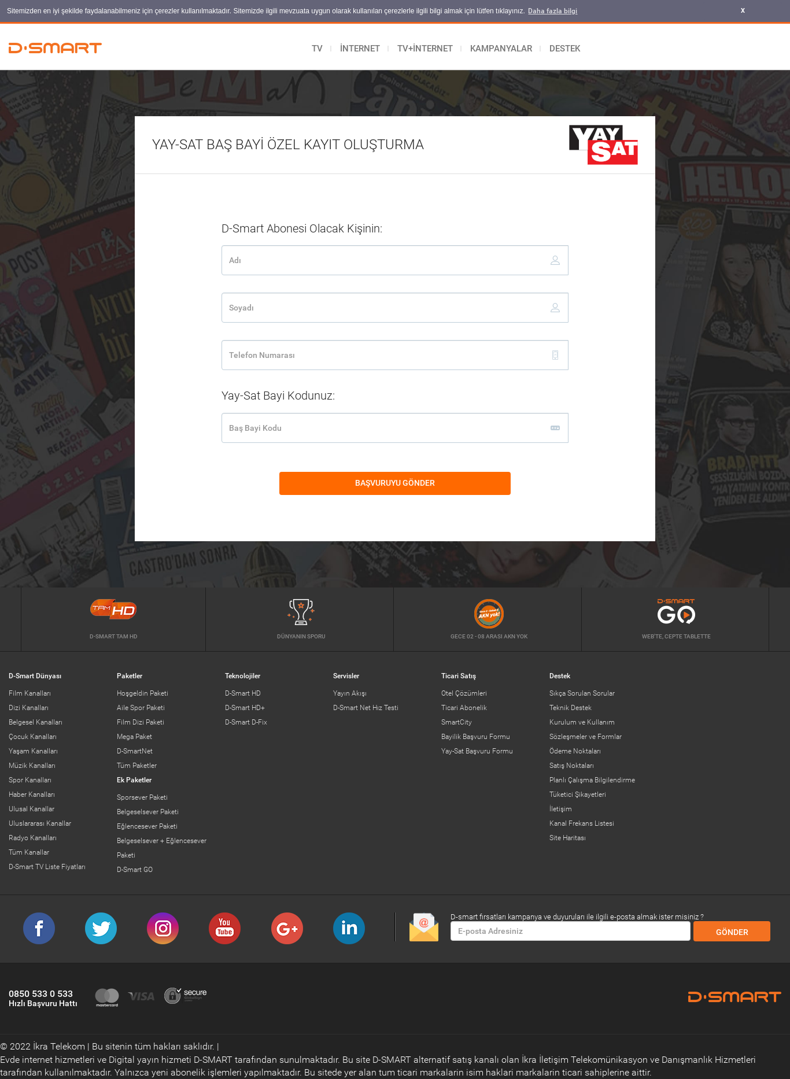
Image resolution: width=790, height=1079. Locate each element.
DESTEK (564, 48)
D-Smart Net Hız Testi (365, 707)
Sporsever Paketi (142, 797)
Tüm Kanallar (29, 852)
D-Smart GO (135, 869)
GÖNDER (732, 931)
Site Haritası (567, 837)
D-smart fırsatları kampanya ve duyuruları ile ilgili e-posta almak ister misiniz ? (577, 916)
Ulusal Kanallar (31, 808)
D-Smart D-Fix (246, 722)
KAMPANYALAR (501, 48)
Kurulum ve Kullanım (582, 722)
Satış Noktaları (571, 765)
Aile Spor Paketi (141, 707)
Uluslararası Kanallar (40, 823)
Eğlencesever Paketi (147, 826)
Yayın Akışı (350, 693)
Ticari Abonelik (464, 707)
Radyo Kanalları (33, 837)
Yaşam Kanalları (33, 751)
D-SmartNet (135, 751)
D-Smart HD (243, 693)
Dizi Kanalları (29, 707)
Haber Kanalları (32, 794)
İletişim (560, 808)
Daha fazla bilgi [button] (552, 11)
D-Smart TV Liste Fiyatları (47, 866)
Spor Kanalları (30, 779)
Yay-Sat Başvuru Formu (477, 751)
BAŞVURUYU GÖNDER (433, 479)
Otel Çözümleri (464, 693)
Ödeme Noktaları (575, 751)
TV (317, 48)
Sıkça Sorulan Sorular (582, 693)
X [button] (743, 10)
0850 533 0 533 (43, 997)
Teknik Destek (570, 707)
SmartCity (456, 722)
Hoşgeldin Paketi (142, 693)
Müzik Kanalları (32, 765)
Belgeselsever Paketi (148, 811)
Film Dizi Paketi (140, 722)
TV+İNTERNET (425, 48)
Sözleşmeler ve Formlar (585, 736)
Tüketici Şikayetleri (577, 794)
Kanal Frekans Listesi (581, 823)
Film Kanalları (30, 693)
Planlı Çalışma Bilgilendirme (592, 779)
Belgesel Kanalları (35, 722)
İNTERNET (360, 48)
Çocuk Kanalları (33, 736)
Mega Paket (134, 736)
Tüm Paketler (137, 765)
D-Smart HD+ (245, 707)
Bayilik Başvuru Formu (475, 736)
